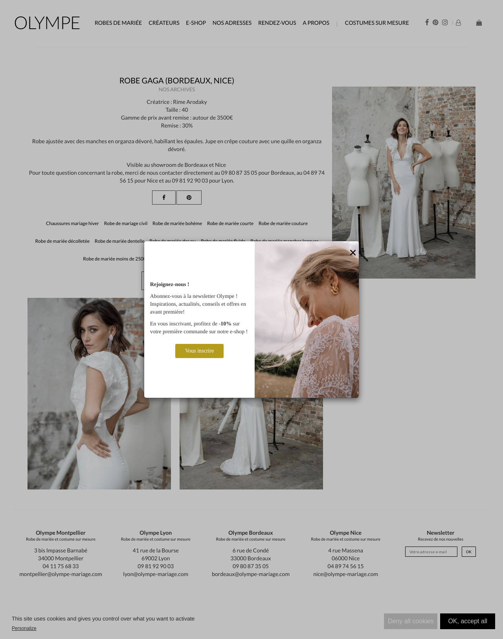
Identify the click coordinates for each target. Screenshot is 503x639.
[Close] (353, 253)
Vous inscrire (199, 351)
